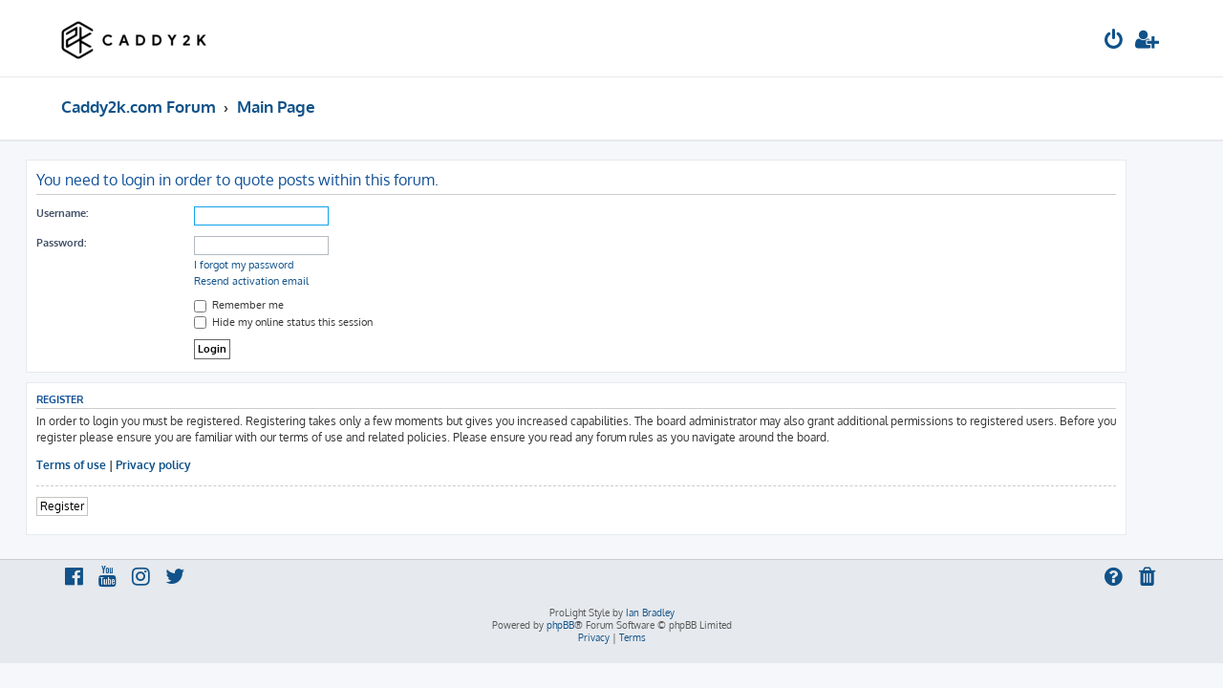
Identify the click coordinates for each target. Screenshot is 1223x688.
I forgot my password (279, 264)
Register (97, 506)
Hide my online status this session (318, 322)
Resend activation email (286, 281)
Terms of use (106, 465)
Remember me (274, 305)
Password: (96, 242)
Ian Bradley (650, 612)
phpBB (560, 625)
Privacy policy (188, 465)
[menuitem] (1114, 41)
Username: (97, 213)
